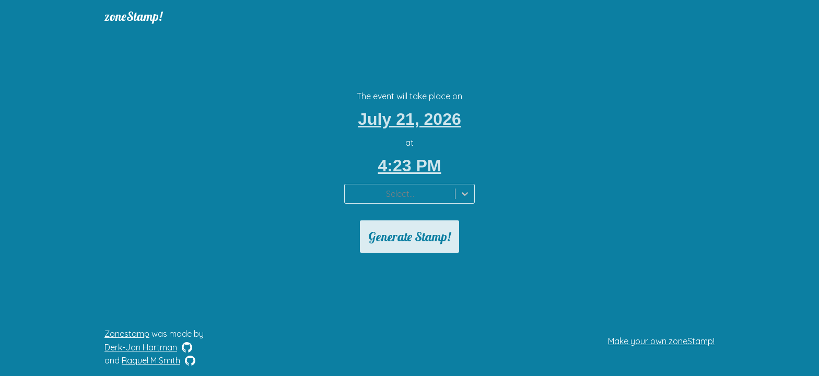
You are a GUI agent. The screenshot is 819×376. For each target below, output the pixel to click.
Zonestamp (126, 333)
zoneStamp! (133, 16)
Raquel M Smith (151, 360)
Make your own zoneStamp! (661, 341)
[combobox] (351, 194)
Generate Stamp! (409, 236)
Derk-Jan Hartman (140, 347)
